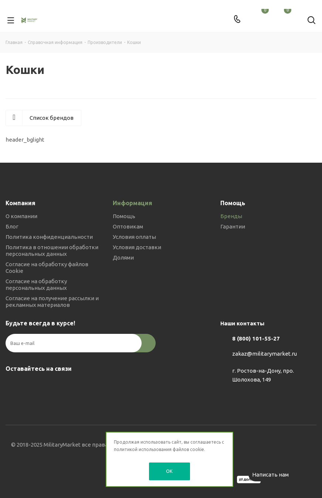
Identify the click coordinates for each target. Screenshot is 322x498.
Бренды (231, 216)
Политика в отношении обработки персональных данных (52, 250)
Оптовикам (128, 226)
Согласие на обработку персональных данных (36, 284)
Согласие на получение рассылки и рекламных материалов (52, 301)
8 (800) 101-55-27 (256, 338)
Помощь (124, 216)
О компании (21, 216)
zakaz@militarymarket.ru (264, 353)
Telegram (31, 386)
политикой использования (143, 449)
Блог (12, 226)
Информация (132, 203)
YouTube (50, 386)
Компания (20, 203)
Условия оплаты (134, 237)
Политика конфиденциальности (49, 237)
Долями (123, 257)
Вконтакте (13, 386)
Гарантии (232, 226)
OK (169, 471)
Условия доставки (137, 247)
